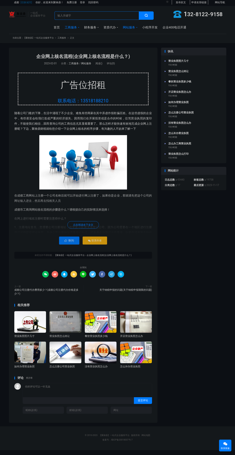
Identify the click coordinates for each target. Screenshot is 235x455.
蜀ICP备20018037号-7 (122, 444)
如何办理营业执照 (24, 371)
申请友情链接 (199, 3)
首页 (57, 30)
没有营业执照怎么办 (96, 371)
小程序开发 (150, 30)
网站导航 (220, 3)
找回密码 (93, 3)
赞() (69, 245)
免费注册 (72, 3)
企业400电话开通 (174, 30)
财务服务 (90, 30)
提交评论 (143, 405)
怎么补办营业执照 (130, 371)
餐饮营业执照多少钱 (96, 340)
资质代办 (109, 30)
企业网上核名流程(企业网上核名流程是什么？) (83, 61)
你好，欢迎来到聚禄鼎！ (49, 3)
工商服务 (71, 30)
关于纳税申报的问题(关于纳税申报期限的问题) (125, 294)
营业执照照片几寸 (24, 340)
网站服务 (129, 30)
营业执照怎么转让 (59, 340)
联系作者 (95, 245)
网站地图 (146, 440)
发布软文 (181, 3)
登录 (82, 3)
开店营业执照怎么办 (131, 340)
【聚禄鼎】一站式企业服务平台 (17, 15)
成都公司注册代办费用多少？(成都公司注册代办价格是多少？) (46, 296)
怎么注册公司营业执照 (62, 371)
